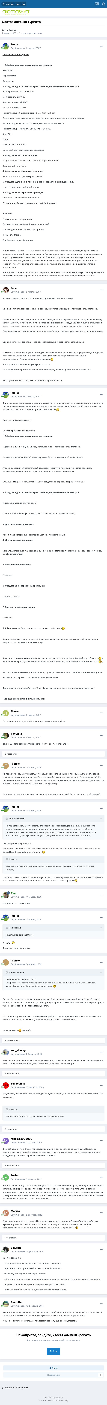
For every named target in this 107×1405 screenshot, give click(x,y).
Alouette (16, 1302)
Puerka (12, 30)
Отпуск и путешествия (30, 33)
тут (8, 942)
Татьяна (16, 733)
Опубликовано (26, 48)
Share (53, 1368)
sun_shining (18, 1050)
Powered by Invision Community (53, 1400)
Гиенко (15, 763)
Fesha (14, 1175)
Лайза (15, 711)
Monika (15, 1211)
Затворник (18, 1083)
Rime (14, 288)
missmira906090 (21, 1138)
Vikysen (16, 1247)
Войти (53, 1351)
